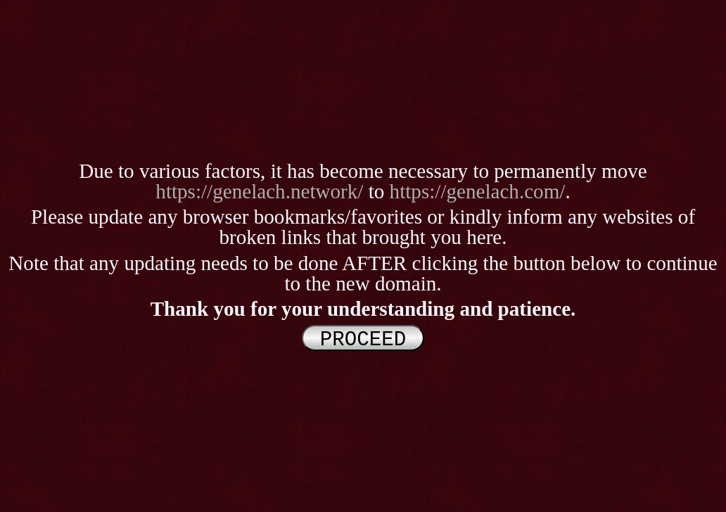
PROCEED (363, 339)
